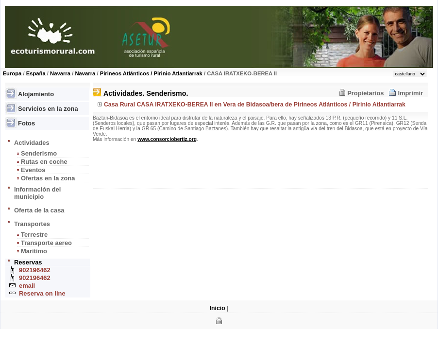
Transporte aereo (46, 242)
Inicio (217, 308)
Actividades (32, 142)
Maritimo (34, 251)
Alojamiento (36, 94)
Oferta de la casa (39, 210)
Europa (12, 73)
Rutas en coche (44, 161)
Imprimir (410, 93)
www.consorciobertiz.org (167, 139)
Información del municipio (37, 193)
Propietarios (365, 93)
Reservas (28, 262)
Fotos (26, 123)
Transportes (32, 224)
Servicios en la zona (48, 108)
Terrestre (34, 234)
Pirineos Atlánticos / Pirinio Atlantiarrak (151, 73)
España (36, 73)
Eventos (33, 170)
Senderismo (39, 153)
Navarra (60, 73)
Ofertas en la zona (48, 178)
